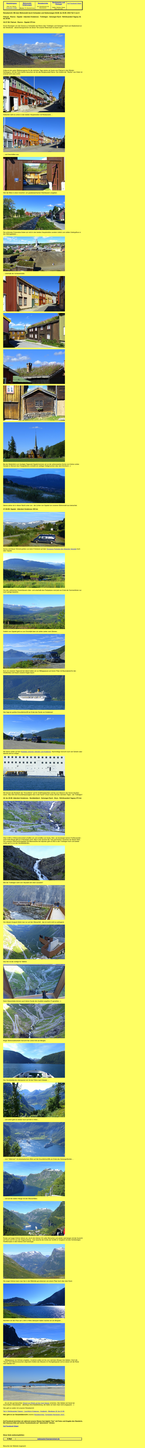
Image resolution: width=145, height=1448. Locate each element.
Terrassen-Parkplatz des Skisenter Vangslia (61, 549)
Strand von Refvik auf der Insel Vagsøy (36, 1403)
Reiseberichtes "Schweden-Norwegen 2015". (49, 1414)
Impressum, (9, 8)
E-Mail (15, 8)
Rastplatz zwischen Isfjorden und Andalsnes (36, 752)
